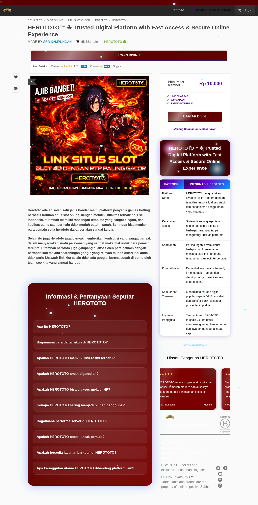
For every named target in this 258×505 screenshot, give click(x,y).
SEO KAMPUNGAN (57, 42)
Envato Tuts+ (170, 453)
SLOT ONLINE (55, 20)
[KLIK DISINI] (129, 55)
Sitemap (166, 457)
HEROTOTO (119, 20)
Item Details (40, 66)
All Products (193, 453)
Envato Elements (172, 443)
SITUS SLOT (35, 20)
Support (117, 66)
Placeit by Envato (173, 448)
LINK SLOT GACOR (79, 20)
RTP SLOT (101, 20)
